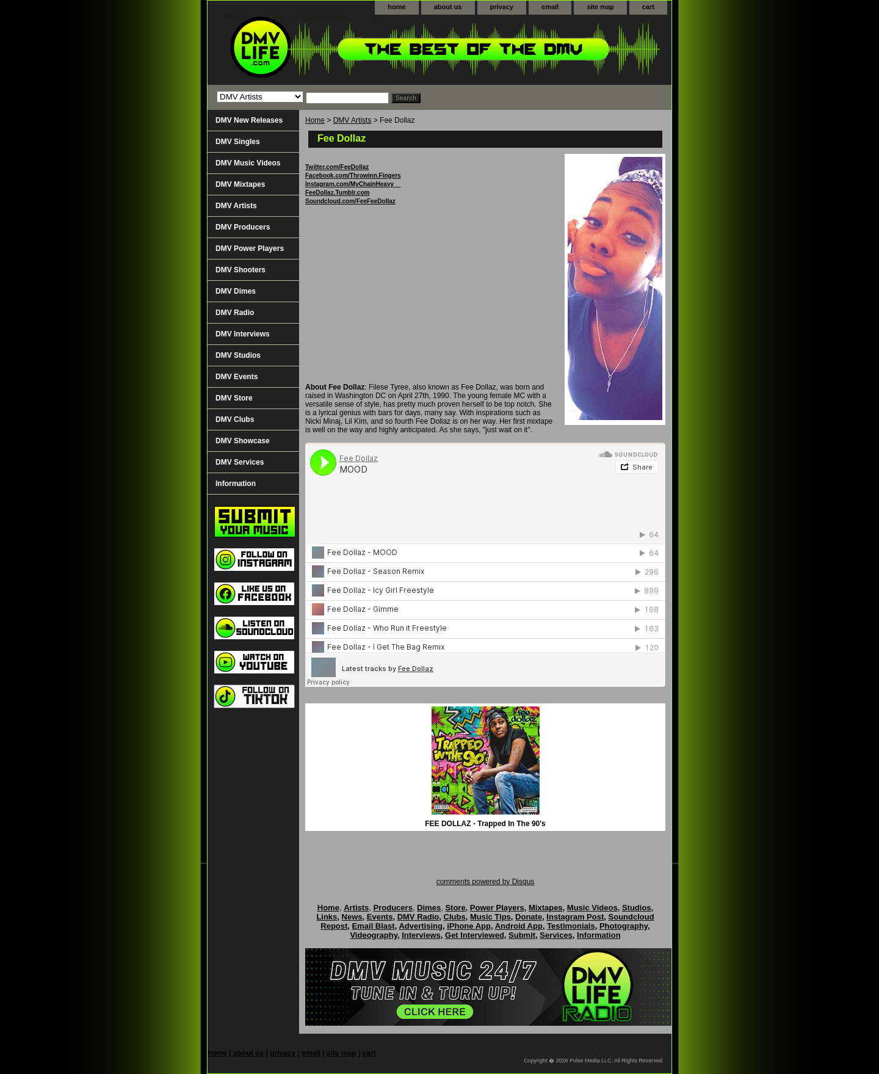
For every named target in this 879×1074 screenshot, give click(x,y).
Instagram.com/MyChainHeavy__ (352, 184)
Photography (623, 926)
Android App (519, 926)
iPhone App (469, 926)
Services (556, 935)
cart (648, 6)
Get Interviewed (474, 935)
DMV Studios (238, 355)
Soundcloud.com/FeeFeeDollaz (350, 201)
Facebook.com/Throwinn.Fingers (353, 175)
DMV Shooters (240, 270)
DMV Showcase (242, 441)
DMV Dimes (235, 291)
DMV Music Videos (247, 163)
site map (600, 6)
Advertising (421, 926)
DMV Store (234, 398)
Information (235, 483)
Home (315, 120)
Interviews (421, 935)
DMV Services (239, 462)
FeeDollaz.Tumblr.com (337, 192)
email (550, 6)
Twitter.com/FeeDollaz (337, 167)
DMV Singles (237, 141)
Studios (636, 907)
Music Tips (490, 916)
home (396, 6)
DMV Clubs (234, 419)
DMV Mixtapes (240, 184)
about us (448, 6)
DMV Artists (352, 120)
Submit (521, 935)
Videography (373, 935)
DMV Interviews (242, 334)
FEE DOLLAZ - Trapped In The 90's (485, 823)
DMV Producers (242, 227)
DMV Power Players (249, 248)
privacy (502, 6)
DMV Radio (234, 312)
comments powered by (485, 881)
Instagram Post (575, 916)
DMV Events (236, 376)
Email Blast (373, 926)
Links (326, 916)
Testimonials (571, 926)
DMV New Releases (249, 120)
